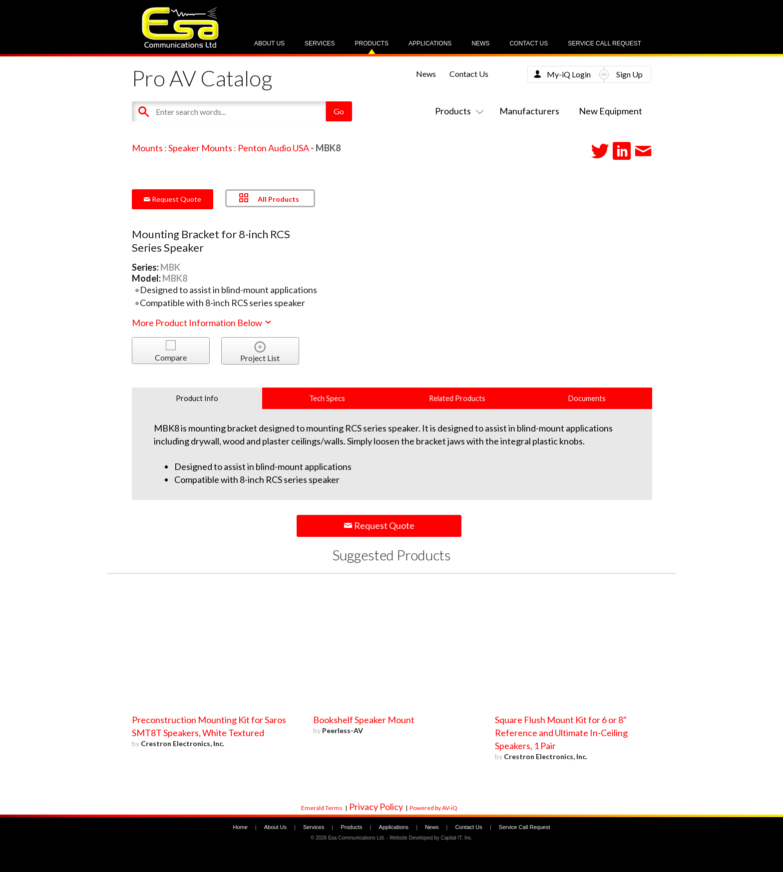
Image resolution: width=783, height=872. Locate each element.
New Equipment (610, 110)
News (480, 43)
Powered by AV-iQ (433, 808)
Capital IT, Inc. (456, 838)
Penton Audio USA (273, 147)
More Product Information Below (202, 322)
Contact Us (528, 43)
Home (240, 827)
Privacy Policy (376, 806)
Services (320, 43)
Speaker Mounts (200, 147)
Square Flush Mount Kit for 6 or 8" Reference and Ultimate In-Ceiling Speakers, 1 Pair (561, 732)
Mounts (147, 147)
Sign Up (629, 74)
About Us (269, 43)
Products (372, 43)
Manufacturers (529, 110)
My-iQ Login (569, 74)
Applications (429, 43)
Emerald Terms (322, 808)
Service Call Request (604, 43)
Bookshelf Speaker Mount (363, 719)
